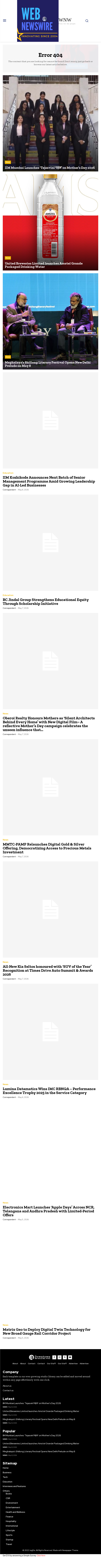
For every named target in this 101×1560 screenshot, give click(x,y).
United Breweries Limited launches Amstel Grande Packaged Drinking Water (41, 1411)
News (8, 162)
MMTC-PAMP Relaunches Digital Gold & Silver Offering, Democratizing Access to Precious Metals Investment (47, 848)
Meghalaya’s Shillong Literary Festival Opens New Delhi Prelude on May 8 (39, 1419)
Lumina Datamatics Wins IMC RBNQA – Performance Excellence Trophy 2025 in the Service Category (49, 1090)
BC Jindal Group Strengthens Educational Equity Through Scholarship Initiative (46, 601)
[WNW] (39, 1357)
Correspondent (9, 490)
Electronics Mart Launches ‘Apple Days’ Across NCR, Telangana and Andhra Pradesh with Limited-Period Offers (48, 1211)
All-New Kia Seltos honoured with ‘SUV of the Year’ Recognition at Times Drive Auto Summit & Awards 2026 (48, 970)
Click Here (41, 1555)
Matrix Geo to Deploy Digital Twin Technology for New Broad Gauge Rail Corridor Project (46, 1331)
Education (8, 473)
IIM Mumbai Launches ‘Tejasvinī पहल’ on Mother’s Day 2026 (32, 1403)
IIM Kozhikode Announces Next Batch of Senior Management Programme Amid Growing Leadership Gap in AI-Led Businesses (49, 481)
